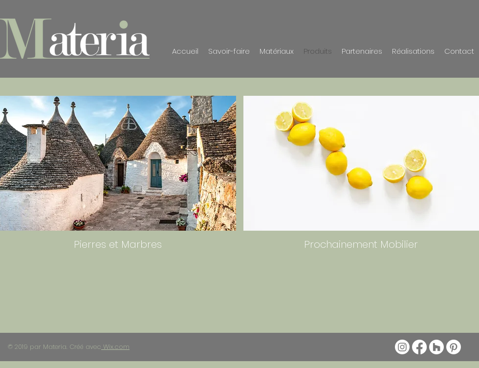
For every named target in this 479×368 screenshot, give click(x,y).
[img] (361, 176)
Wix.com (115, 346)
